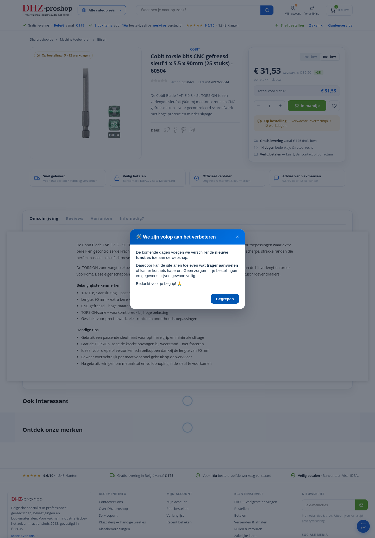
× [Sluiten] (237, 237)
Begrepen (225, 299)
